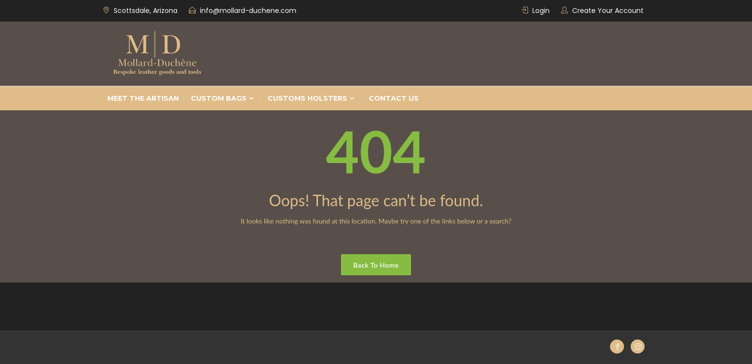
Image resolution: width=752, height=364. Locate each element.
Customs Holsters (307, 98)
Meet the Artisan (143, 98)
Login (541, 10)
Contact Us (394, 98)
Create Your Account (608, 10)
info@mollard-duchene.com (248, 10)
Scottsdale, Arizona (145, 10)
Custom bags (219, 98)
